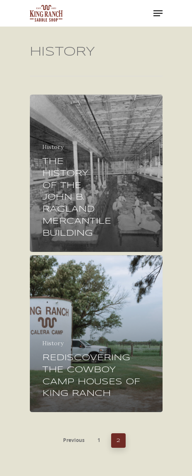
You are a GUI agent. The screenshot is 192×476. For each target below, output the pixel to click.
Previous (74, 440)
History (52, 147)
